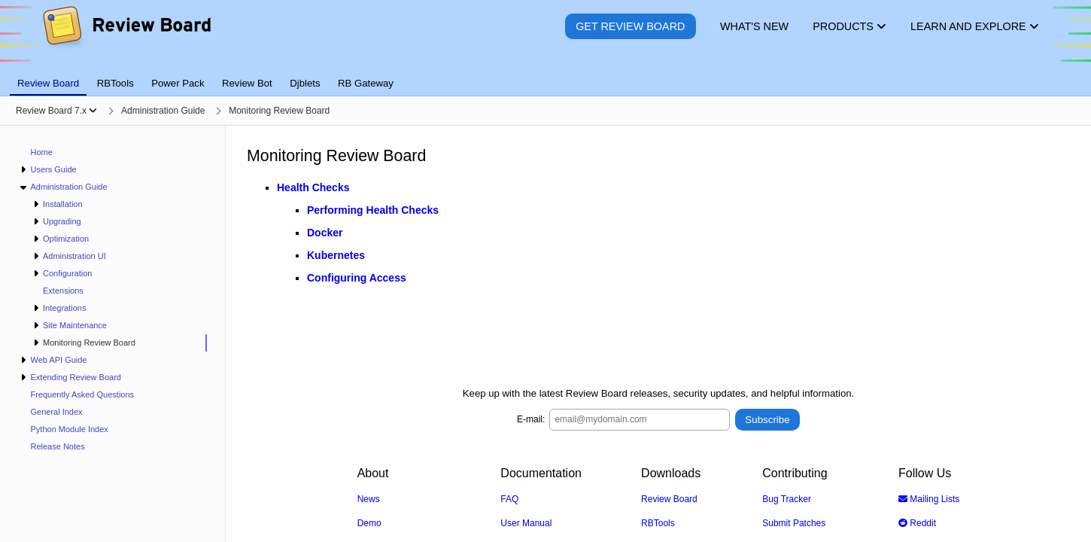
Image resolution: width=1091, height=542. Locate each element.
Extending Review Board (75, 377)
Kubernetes (336, 255)
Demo (369, 522)
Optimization (66, 238)
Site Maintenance (75, 325)
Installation (63, 204)
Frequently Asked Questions (83, 394)
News (368, 498)
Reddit (917, 522)
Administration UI (74, 255)
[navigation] (113, 334)
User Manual (526, 522)
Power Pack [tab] (177, 83)
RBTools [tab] (115, 83)
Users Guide (53, 169)
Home (42, 152)
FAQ (509, 498)
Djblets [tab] (305, 83)
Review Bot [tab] (247, 83)
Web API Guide (58, 359)
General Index (57, 411)
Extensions (63, 290)
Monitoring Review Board (89, 342)
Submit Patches (793, 522)
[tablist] (545, 74)
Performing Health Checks (373, 210)
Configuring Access (356, 278)
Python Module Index (69, 429)
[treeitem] (119, 343)
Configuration (67, 273)
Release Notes (58, 446)
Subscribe (767, 419)
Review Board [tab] (48, 83)
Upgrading (62, 221)
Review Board (669, 498)
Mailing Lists (928, 498)
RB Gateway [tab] (366, 83)
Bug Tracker (786, 498)
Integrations (64, 307)
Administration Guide (68, 186)
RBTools (658, 522)
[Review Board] (126, 37)
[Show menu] (93, 110)
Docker (324, 233)
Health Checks (313, 187)
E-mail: (531, 419)
